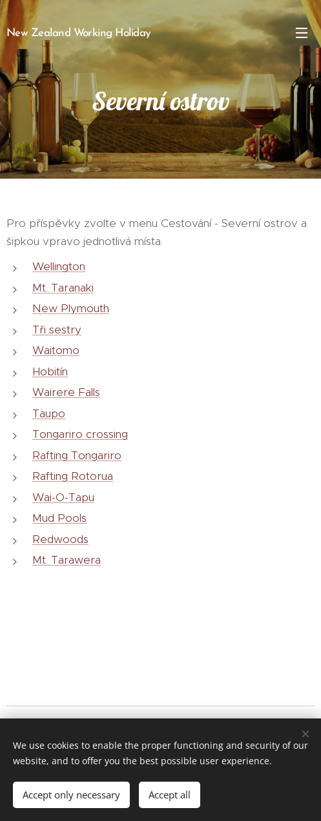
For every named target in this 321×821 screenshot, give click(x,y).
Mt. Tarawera (66, 560)
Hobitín (50, 371)
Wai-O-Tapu (63, 497)
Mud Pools (59, 518)
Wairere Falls (66, 392)
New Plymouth (70, 308)
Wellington (58, 266)
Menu (301, 33)
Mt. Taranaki (63, 287)
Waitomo (55, 350)
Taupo (48, 413)
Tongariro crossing (80, 434)
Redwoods (60, 538)
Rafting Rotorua (72, 476)
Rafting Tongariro (76, 455)
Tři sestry (56, 329)
